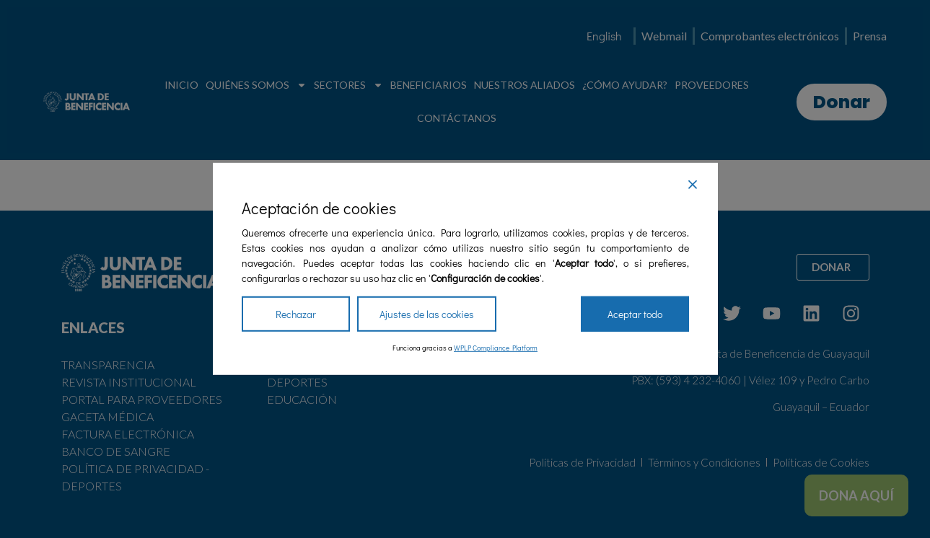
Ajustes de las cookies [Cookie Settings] (427, 314)
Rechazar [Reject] (296, 314)
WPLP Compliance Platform (496, 348)
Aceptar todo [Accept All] (634, 314)
